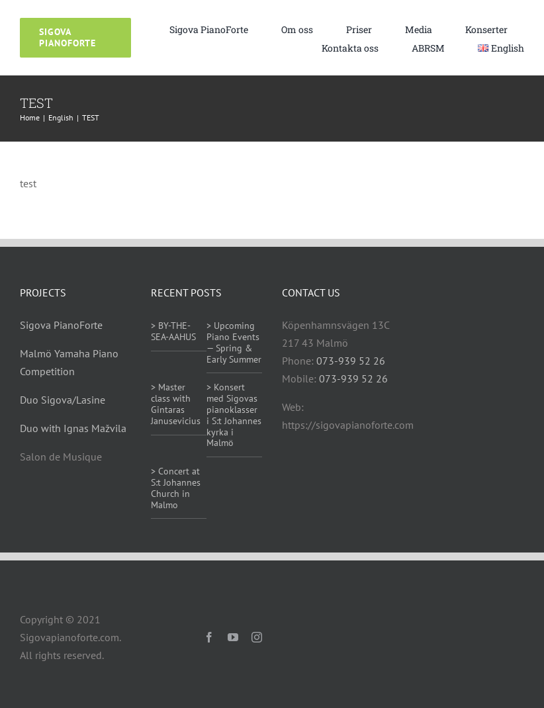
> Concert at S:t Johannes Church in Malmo (176, 487)
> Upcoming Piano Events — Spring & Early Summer (233, 342)
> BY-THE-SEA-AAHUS (173, 331)
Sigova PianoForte (61, 325)
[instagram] (256, 637)
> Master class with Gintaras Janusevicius (176, 403)
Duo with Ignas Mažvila (73, 428)
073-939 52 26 (350, 360)
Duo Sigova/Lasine (62, 399)
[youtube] (233, 637)
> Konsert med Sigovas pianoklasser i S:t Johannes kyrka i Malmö (233, 415)
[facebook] (209, 637)
